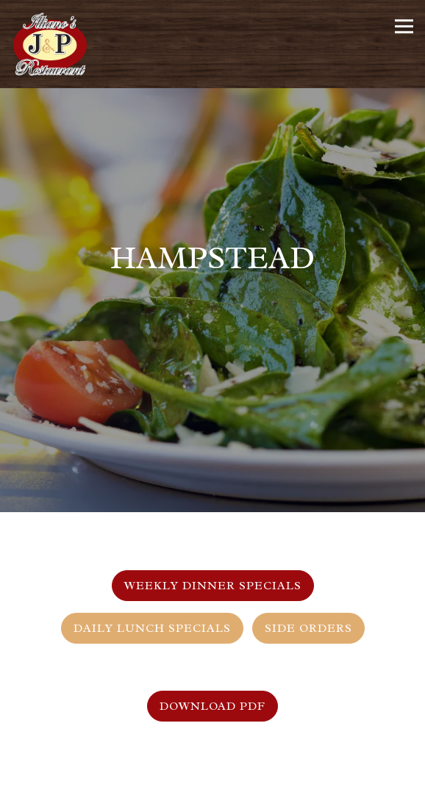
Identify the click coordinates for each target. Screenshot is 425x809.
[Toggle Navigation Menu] (404, 26)
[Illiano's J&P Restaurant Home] (55, 44)
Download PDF (212, 696)
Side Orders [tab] (308, 618)
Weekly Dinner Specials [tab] (212, 576)
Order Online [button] (212, 793)
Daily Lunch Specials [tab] (152, 618)
